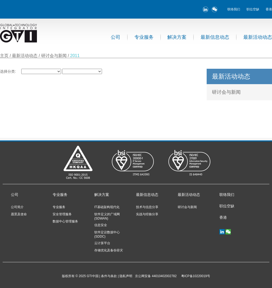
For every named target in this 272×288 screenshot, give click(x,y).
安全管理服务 (62, 214)
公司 (115, 37)
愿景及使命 (19, 214)
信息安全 (100, 225)
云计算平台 (102, 243)
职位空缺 (252, 9)
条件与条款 (109, 276)
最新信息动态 (215, 37)
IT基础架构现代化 (107, 207)
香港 (269, 9)
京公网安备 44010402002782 (156, 276)
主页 (4, 55)
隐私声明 (126, 276)
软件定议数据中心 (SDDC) (107, 234)
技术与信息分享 (147, 207)
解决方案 (176, 37)
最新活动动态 (257, 37)
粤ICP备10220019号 (194, 276)
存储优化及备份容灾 (108, 250)
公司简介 (17, 207)
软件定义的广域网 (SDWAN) (107, 216)
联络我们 (233, 9)
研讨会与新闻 (54, 55)
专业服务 (144, 37)
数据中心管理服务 (65, 221)
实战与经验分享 (147, 214)
